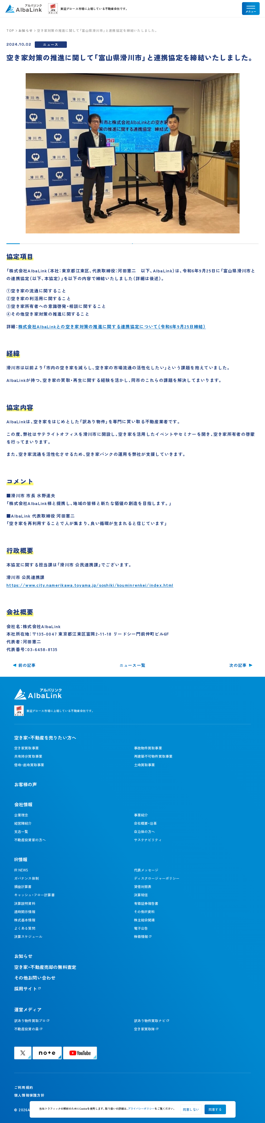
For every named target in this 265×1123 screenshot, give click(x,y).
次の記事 (238, 665)
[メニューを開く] (251, 8)
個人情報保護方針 (29, 1095)
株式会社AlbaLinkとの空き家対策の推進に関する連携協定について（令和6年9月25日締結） (112, 326)
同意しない (191, 1109)
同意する (215, 1109)
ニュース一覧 (133, 665)
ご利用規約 (23, 1087)
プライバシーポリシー (141, 1108)
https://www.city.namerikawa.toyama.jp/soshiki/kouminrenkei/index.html (89, 585)
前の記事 (27, 665)
